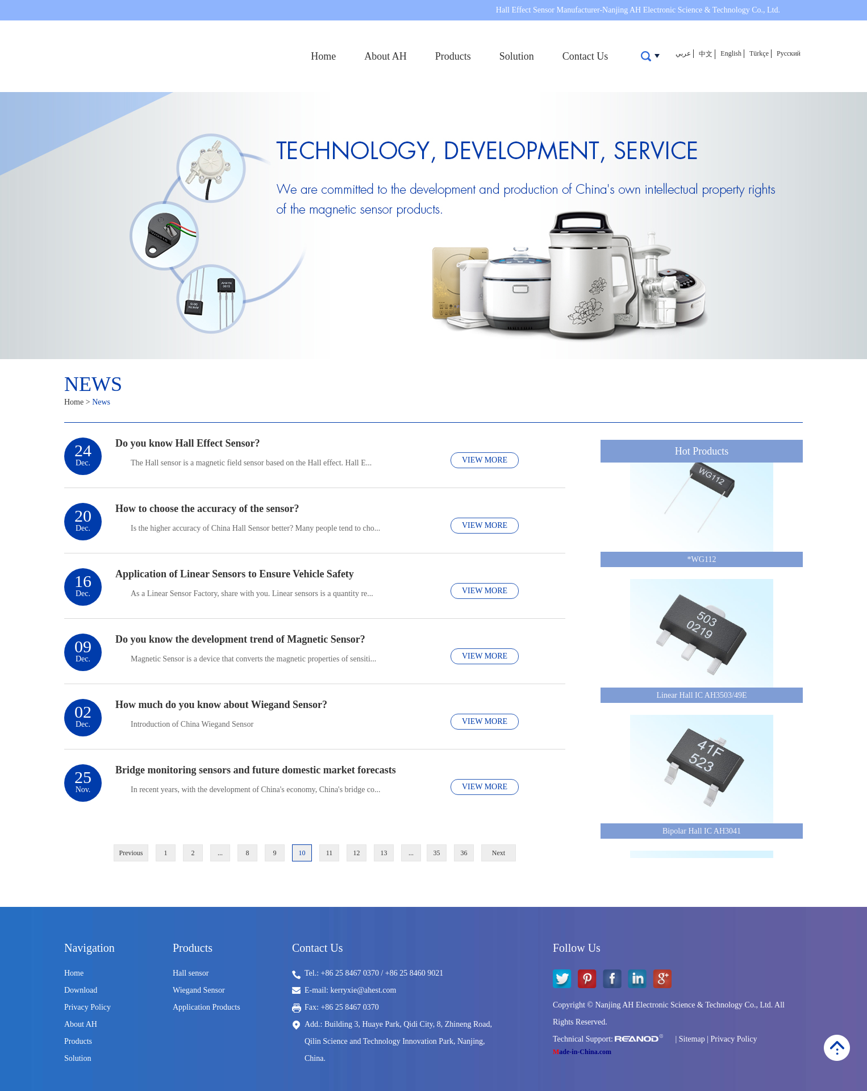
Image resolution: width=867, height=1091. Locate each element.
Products (453, 56)
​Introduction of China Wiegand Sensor (192, 724)
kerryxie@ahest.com (364, 990)
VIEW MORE (484, 460)
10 (302, 853)
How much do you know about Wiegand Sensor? (221, 704)
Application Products (206, 1007)
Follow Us (577, 948)
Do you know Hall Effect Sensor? (187, 443)
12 (356, 853)
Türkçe (759, 53)
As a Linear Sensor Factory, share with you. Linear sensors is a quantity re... (252, 593)
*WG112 (701, 561)
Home (323, 56)
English (730, 53)
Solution (516, 56)
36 (464, 853)
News (93, 384)
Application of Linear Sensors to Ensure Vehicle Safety (234, 574)
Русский (789, 53)
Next (498, 853)
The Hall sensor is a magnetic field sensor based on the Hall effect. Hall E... (251, 463)
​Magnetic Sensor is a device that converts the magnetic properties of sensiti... (253, 659)
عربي (683, 53)
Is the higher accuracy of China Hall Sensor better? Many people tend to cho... (255, 528)
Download (80, 990)
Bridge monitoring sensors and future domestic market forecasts (255, 770)
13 (384, 853)
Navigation (89, 948)
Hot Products (702, 451)
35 (437, 853)
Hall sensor (191, 973)
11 (329, 853)
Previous (131, 853)
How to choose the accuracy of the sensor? (207, 508)
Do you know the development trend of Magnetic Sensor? (240, 639)
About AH (385, 56)
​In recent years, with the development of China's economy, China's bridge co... (256, 789)
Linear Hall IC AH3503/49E (701, 697)
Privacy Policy (87, 1007)
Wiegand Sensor (199, 990)
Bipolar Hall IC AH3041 (701, 833)
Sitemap (692, 1039)
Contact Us (585, 56)
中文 (705, 54)
